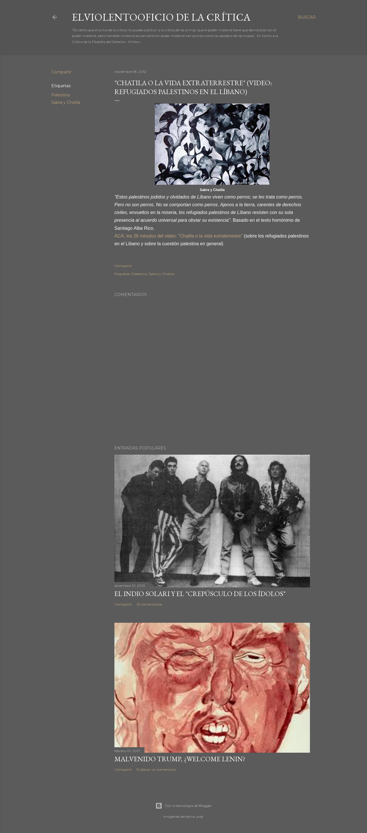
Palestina (60, 95)
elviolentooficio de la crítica (161, 17)
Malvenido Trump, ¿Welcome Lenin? (179, 758)
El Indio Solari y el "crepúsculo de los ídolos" (200, 593)
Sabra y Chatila (65, 102)
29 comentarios (149, 604)
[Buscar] (307, 17)
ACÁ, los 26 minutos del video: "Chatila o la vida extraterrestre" (178, 235)
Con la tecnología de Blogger (183, 805)
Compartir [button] (61, 72)
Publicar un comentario (156, 769)
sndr (200, 816)
